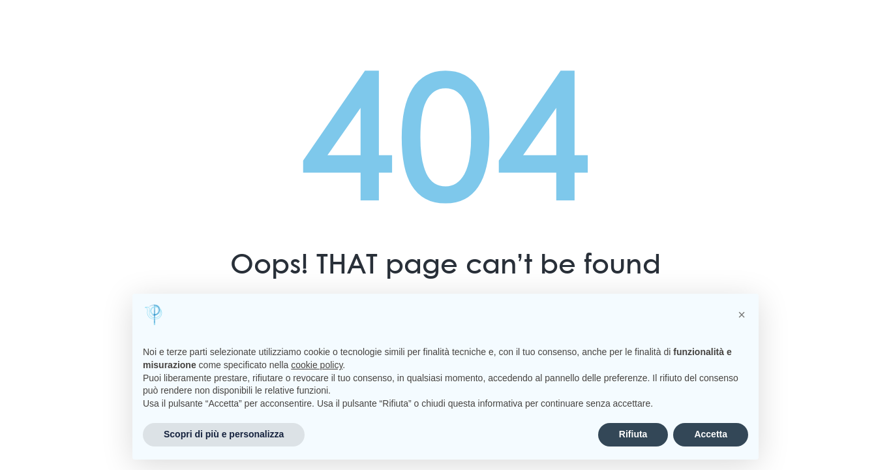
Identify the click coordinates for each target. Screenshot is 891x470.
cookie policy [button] (316, 365)
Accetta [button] (710, 434)
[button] (741, 314)
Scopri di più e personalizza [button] (224, 434)
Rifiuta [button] (633, 434)
